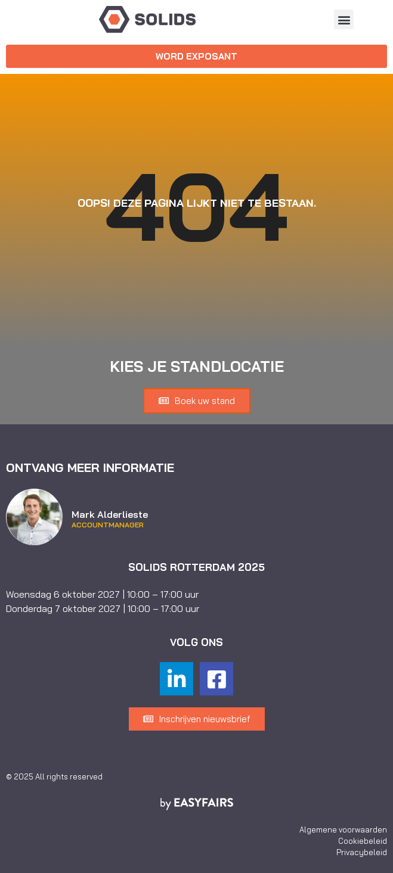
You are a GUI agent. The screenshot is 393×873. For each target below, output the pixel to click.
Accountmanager (108, 525)
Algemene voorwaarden (343, 829)
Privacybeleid (361, 852)
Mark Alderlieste (110, 514)
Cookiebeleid (362, 841)
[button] (344, 19)
